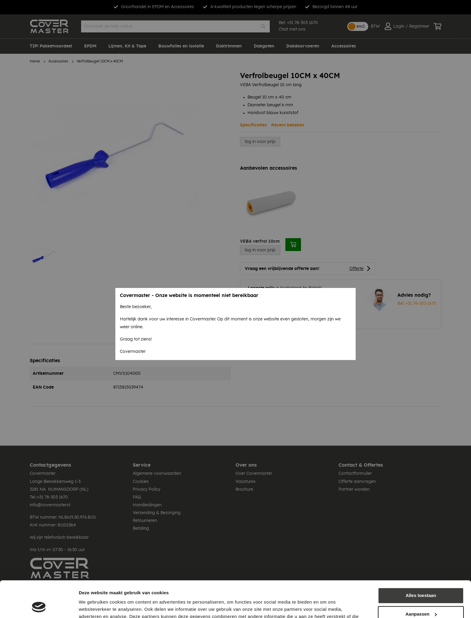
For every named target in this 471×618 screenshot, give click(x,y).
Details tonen (93, 606)
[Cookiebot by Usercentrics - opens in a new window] (39, 606)
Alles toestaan (421, 561)
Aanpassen (421, 579)
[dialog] (235, 309)
